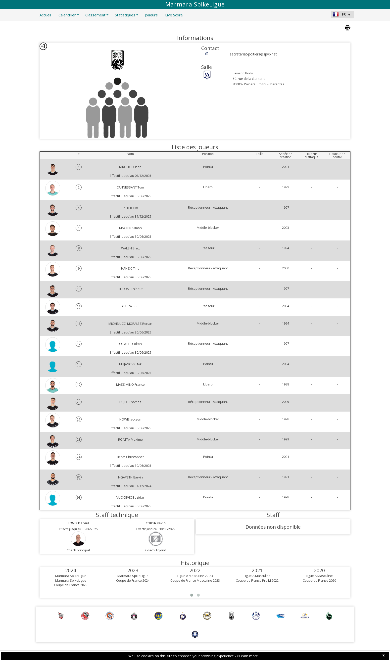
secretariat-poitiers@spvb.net (253, 54)
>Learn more (247, 656)
